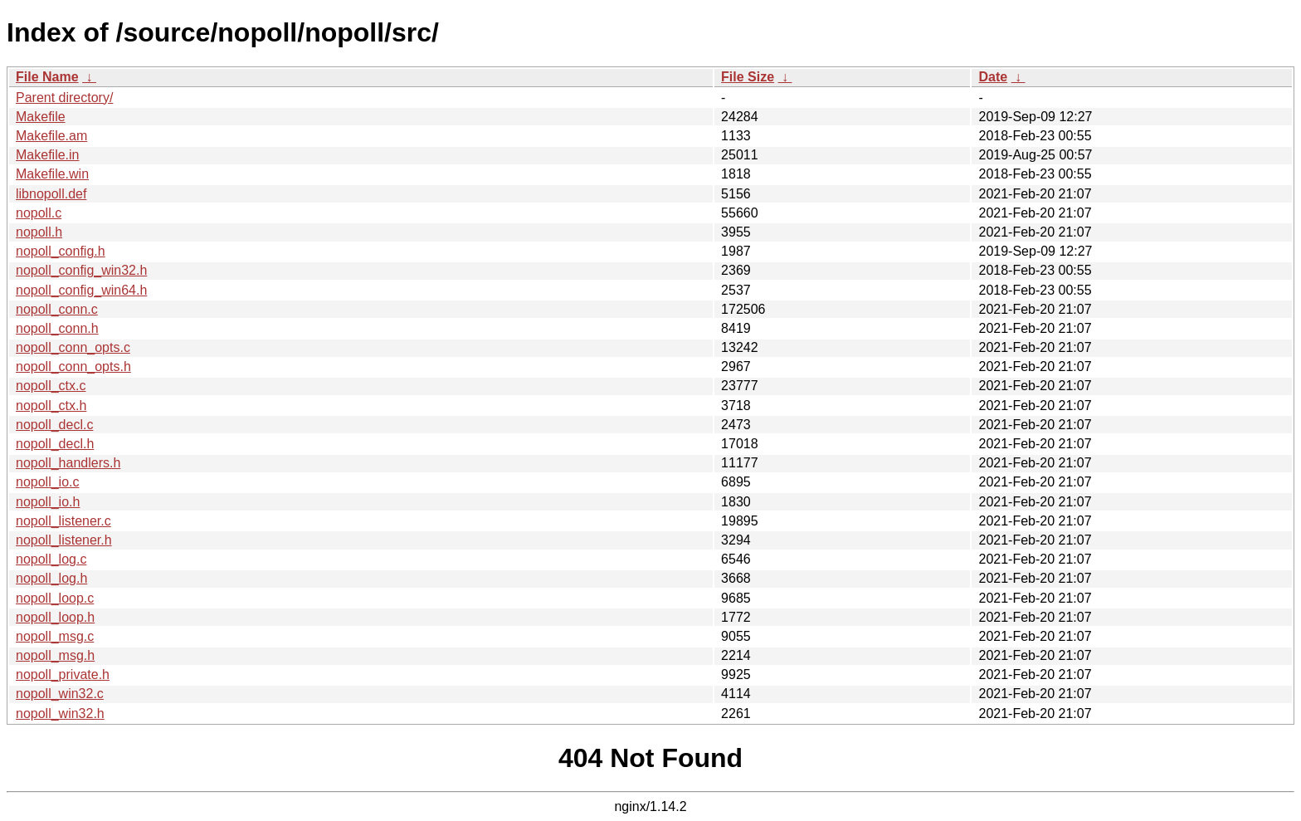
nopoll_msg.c (55, 636)
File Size (747, 77)
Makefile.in (47, 155)
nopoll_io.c (48, 482)
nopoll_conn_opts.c (73, 347)
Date (992, 77)
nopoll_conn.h (57, 328)
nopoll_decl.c (54, 425)
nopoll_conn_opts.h (73, 366)
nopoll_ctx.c (51, 386)
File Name (47, 77)
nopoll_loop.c (55, 598)
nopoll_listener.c (63, 521)
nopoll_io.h (48, 502)
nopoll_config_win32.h (81, 270)
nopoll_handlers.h (68, 463)
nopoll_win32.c (60, 694)
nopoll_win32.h (60, 713)
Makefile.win (52, 174)
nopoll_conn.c (57, 309)
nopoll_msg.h (55, 655)
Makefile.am (51, 136)
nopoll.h (39, 232)
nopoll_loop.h (55, 617)
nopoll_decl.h (55, 444)
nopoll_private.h (63, 674)
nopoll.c (38, 213)
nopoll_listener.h (64, 540)
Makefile (41, 117)
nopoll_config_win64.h (81, 290)
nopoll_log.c (51, 559)
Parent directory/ (64, 97)
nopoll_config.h (60, 251)
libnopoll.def (51, 194)
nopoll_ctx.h (51, 405)
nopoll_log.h (51, 578)
